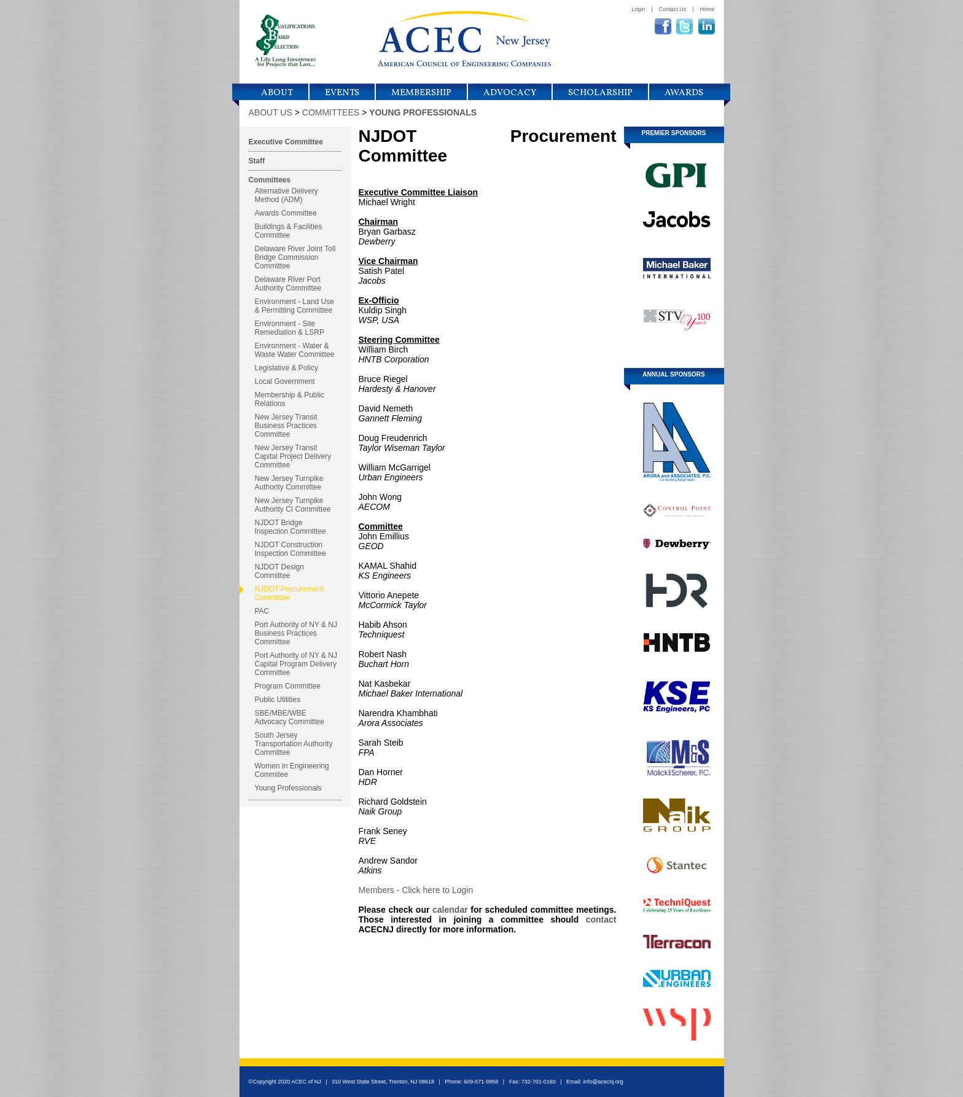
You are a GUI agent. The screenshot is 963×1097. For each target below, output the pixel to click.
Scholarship (600, 93)
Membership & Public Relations (289, 399)
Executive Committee (286, 142)
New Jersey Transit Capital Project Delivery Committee (293, 456)
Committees (270, 180)
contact (601, 919)
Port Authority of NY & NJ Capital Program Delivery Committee (296, 664)
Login (638, 9)
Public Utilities (278, 699)
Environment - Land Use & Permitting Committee (294, 305)
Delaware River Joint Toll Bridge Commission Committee (295, 257)
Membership (421, 93)
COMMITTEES (330, 112)
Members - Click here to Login (416, 890)
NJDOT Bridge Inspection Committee (290, 527)
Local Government (285, 381)
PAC (262, 611)
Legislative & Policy (286, 368)
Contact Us (673, 9)
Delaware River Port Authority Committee (288, 283)
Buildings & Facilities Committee (288, 231)
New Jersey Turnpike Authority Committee (289, 482)
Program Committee (288, 686)
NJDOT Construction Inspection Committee (290, 549)
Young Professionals (288, 788)
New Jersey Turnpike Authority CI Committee (293, 504)
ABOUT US (270, 112)
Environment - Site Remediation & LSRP (289, 328)
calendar (450, 910)
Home (707, 9)
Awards (684, 93)
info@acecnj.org (603, 1082)
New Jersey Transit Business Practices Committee (286, 426)
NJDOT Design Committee (279, 571)
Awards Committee (286, 213)
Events (342, 93)
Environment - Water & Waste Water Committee (295, 350)
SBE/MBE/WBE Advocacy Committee (289, 717)
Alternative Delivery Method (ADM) (286, 195)
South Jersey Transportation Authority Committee (294, 744)
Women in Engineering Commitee (292, 770)
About (277, 93)
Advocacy (509, 93)
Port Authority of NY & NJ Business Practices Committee (296, 633)
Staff (257, 161)
